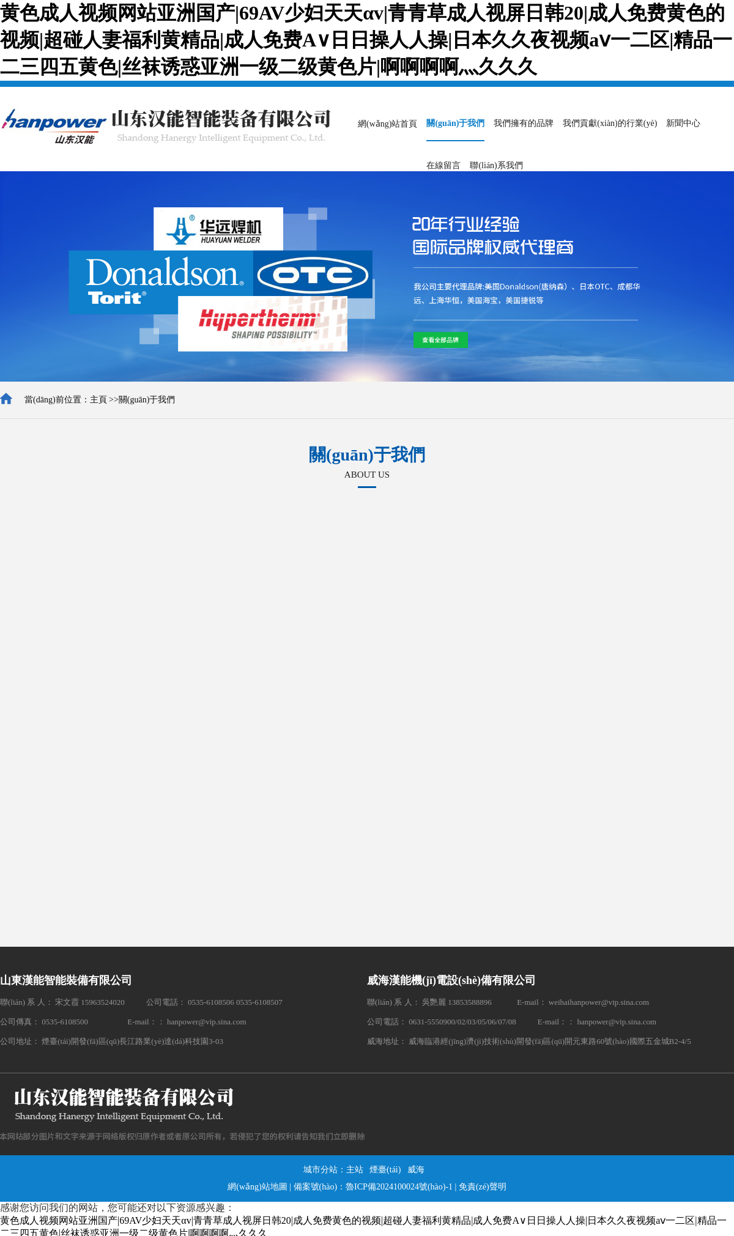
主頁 (98, 399)
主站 (354, 1169)
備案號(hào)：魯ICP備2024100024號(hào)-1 (373, 1186)
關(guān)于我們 (147, 399)
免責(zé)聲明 (482, 1186)
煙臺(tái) (385, 1169)
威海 (415, 1169)
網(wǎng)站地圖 (257, 1186)
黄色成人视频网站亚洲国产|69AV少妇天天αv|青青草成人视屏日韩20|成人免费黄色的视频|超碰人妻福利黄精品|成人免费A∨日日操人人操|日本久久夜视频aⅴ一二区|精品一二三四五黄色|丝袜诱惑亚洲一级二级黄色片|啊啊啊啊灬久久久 (366, 40)
